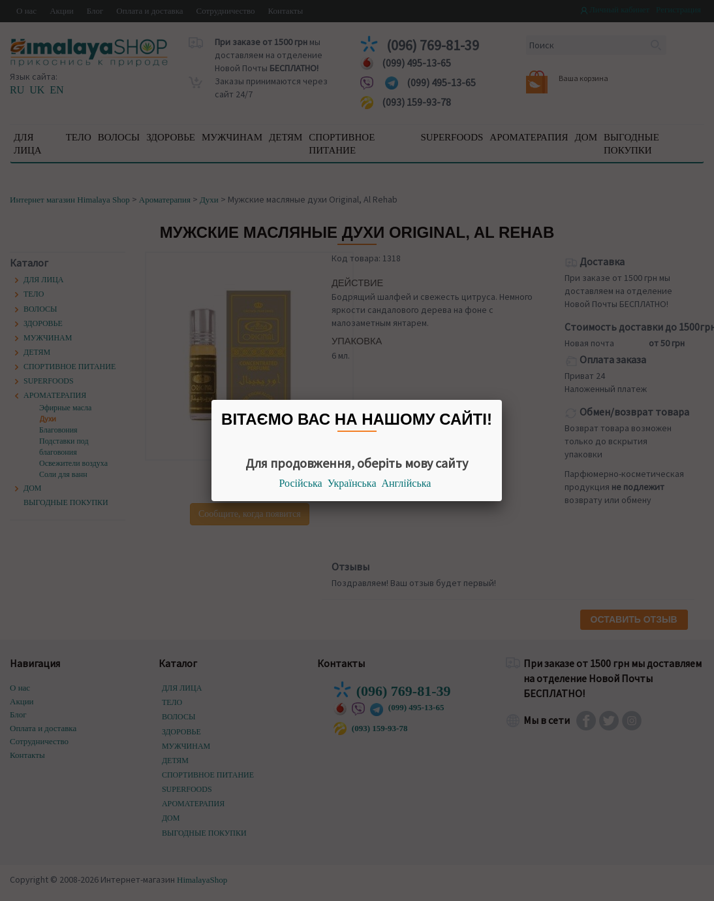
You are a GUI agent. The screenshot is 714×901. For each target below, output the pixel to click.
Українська (352, 483)
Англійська (406, 483)
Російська (300, 483)
